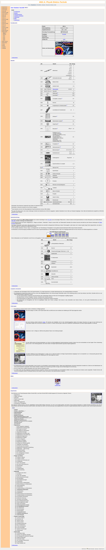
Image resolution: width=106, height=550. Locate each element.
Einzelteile (39, 4)
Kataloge (4, 48)
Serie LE (4, 24)
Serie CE (4, 15)
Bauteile (16, 13)
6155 (64, 39)
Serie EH (4, 22)
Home (29, 4)
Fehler (44, 322)
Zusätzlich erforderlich (18, 15)
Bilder (15, 18)
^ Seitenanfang (14, 57)
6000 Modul (4, 42)
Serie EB (4, 20)
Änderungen (16, 17)
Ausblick (4, 46)
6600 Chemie (5, 41)
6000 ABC (4, 29)
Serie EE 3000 (5, 27)
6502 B (4, 34)
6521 (4, 35)
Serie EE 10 (4, 7)
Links (55, 4)
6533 (4, 39)
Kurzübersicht (17, 11)
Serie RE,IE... (5, 9)
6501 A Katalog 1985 (57, 384)
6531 (4, 37)
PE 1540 (64, 34)
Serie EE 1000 (5, 12)
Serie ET (4, 26)
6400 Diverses (5, 30)
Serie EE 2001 (5, 23)
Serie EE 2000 (5, 19)
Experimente (16, 20)
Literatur (43, 4)
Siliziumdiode (55, 89)
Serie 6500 (22, 7)
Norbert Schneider (90, 548)
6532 (4, 38)
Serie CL (4, 18)
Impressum (97, 548)
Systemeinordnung (18, 14)
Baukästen (33, 4)
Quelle (3, 45)
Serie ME (4, 11)
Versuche (48, 4)
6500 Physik (4, 31)
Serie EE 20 (4, 8)
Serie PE (4, 16)
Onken (3, 44)
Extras (52, 4)
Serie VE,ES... (5, 13)
